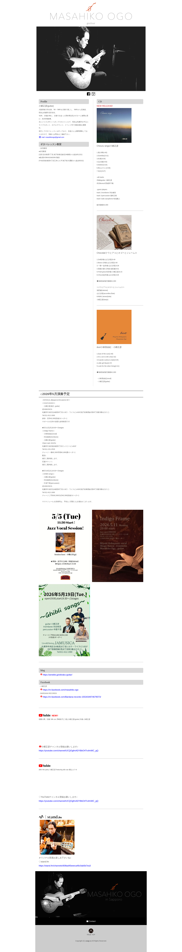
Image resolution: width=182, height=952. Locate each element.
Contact (91, 921)
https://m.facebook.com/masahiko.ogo (59, 690)
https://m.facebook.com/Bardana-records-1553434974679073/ (70, 697)
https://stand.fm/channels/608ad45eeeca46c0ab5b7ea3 (65, 866)
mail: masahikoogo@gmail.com (51, 137)
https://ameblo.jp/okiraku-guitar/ (56, 675)
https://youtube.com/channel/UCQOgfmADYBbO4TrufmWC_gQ (68, 750)
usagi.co (89, 941)
